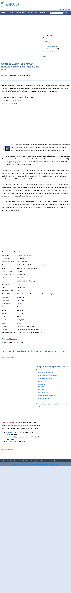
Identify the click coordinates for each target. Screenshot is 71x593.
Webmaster (50, 46)
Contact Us (13, 461)
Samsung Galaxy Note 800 (46, 395)
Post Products (10, 441)
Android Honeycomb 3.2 (24, 255)
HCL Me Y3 (41, 390)
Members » (42, 12)
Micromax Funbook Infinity (46, 378)
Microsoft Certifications (50, 464)
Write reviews (10, 432)
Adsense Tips (29, 464)
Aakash (40, 381)
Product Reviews (21, 12)
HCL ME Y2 (41, 384)
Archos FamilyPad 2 (44, 398)
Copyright (21, 461)
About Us (5, 461)
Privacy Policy (30, 461)
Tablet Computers (17, 100)
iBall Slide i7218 (43, 392)
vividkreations (51, 52)
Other (19, 303)
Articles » (4, 12)
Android (19, 252)
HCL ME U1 (41, 387)
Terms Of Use (40, 461)
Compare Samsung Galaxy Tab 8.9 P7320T (51, 404)
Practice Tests (32, 12)
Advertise (64, 461)
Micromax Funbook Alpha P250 (47, 375)
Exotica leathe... (52, 49)
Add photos (9, 437)
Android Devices (18, 464)
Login (62, 9)
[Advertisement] (21, 36)
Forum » (11, 12)
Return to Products (7, 449)
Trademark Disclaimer (53, 461)
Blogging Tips (38, 464)
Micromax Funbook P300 (45, 372)
